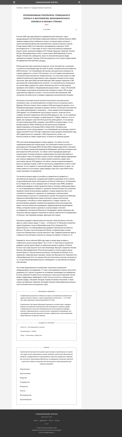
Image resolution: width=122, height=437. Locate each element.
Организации (25, 331)
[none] (14, 2)
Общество (38, 335)
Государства (25, 382)
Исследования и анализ (36, 327)
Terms (51, 420)
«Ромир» (42, 61)
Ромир (34, 331)
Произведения (26, 399)
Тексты (23, 391)
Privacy (57, 420)
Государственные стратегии (41, 8)
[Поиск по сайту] (79, 2)
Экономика (30, 335)
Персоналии (25, 369)
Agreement (43, 420)
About (35, 420)
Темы (22, 335)
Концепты (24, 386)
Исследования (25, 395)
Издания (23, 378)
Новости (27, 8)
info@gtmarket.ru (48, 432)
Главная (19, 8)
